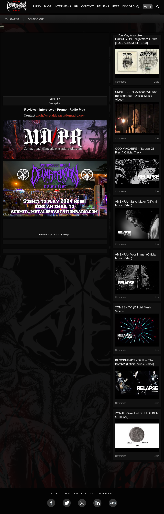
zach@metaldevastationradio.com (61, 115)
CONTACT (87, 6)
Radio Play (77, 109)
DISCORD (128, 6)
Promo (62, 109)
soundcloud (36, 19)
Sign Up (147, 6)
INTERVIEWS (63, 6)
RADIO (37, 6)
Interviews (47, 109)
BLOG (47, 6)
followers (11, 19)
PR (76, 6)
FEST (115, 6)
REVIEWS (103, 6)
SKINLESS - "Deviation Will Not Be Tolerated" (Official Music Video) (135, 95)
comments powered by (54, 234)
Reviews (30, 109)
